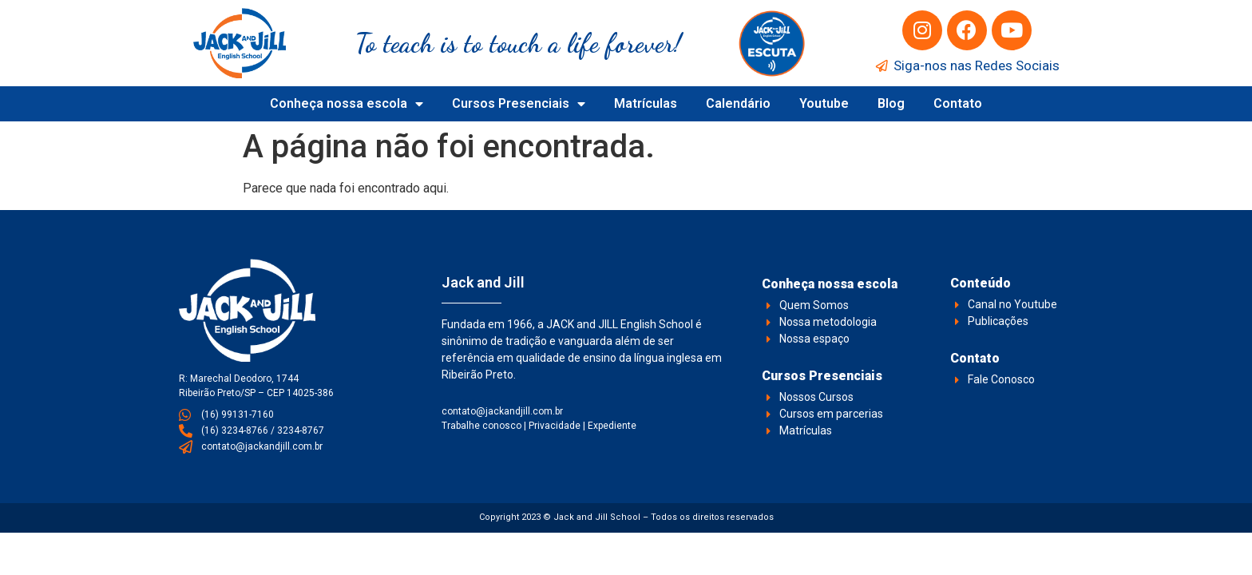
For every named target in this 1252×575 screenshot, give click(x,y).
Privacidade (554, 425)
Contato (957, 103)
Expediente (612, 425)
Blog (891, 103)
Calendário (738, 103)
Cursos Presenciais (518, 103)
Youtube (824, 103)
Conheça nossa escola (346, 103)
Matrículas (645, 103)
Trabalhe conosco (481, 425)
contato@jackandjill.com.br (502, 411)
